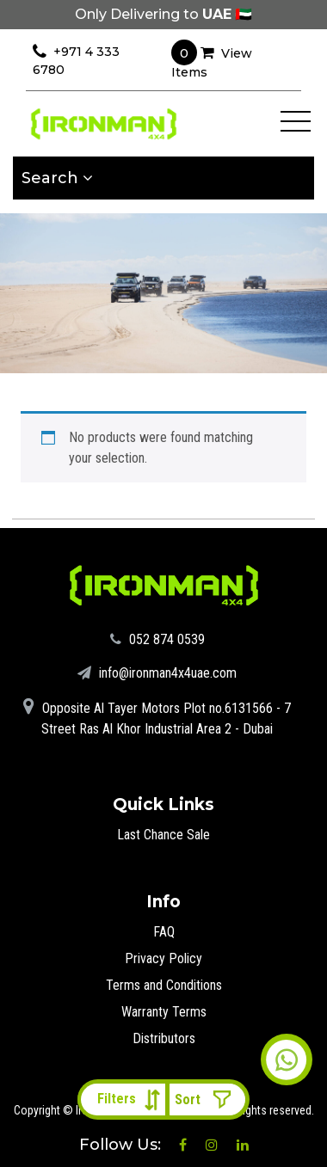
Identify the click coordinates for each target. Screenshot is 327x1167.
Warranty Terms (164, 1012)
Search (57, 178)
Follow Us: (122, 1144)
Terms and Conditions (164, 985)
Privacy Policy (163, 958)
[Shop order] (207, 1099)
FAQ (164, 932)
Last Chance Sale (163, 834)
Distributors (164, 1038)
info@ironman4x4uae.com (157, 673)
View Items (211, 60)
